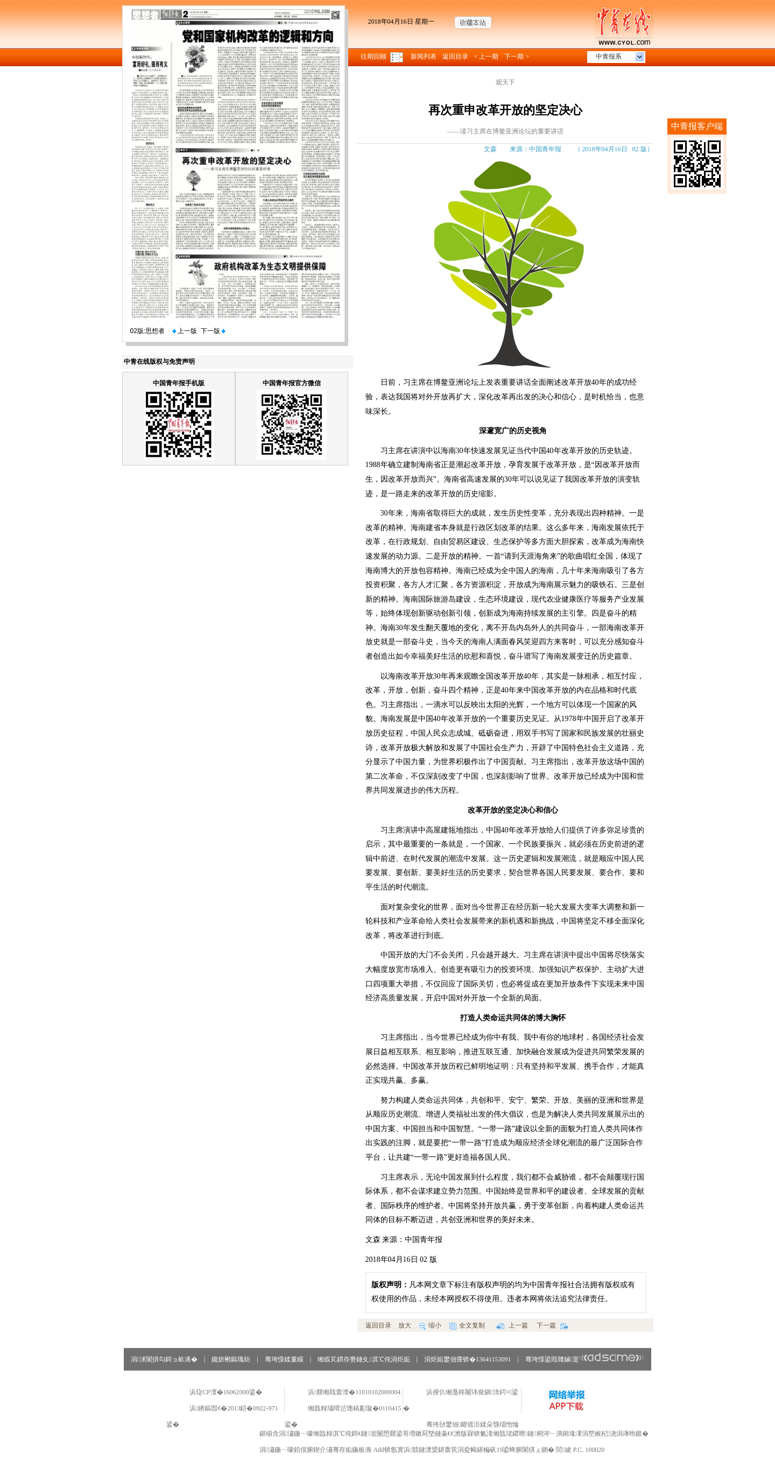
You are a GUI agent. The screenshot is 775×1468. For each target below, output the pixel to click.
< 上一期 (486, 56)
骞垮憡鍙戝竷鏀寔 (584, 1359)
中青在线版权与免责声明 (159, 361)
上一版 (184, 331)
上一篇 (512, 1325)
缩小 (430, 1325)
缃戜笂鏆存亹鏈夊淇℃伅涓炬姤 (364, 1359)
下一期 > (516, 56)
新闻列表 (423, 56)
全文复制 (467, 1325)
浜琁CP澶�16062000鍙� (225, 1392)
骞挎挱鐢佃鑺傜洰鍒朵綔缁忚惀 (472, 1424)
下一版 (213, 331)
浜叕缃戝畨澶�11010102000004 (354, 1392)
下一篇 (552, 1325)
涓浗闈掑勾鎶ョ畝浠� (164, 1359)
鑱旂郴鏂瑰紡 (231, 1359)
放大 (404, 1325)
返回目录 (455, 56)
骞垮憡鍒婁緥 (284, 1359)
